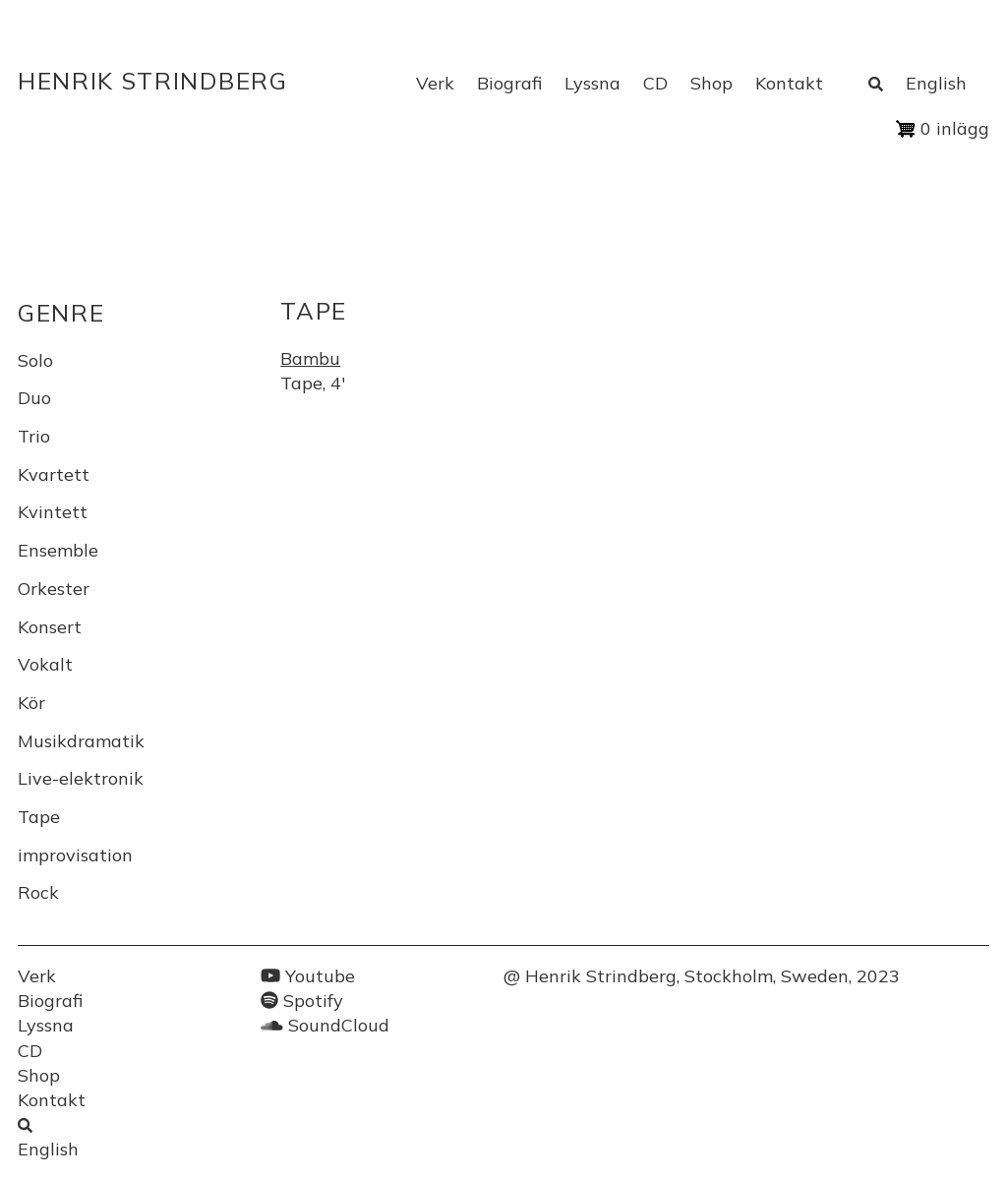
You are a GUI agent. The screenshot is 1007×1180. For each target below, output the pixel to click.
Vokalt (45, 664)
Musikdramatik (81, 741)
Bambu (310, 358)
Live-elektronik (81, 778)
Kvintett (53, 512)
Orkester (53, 588)
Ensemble (58, 550)
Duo (34, 397)
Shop (711, 83)
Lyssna (592, 83)
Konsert (50, 627)
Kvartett (53, 474)
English (936, 83)
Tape (39, 816)
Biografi (509, 83)
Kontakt (789, 83)
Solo (35, 360)
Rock (38, 892)
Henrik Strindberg (153, 80)
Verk (435, 83)
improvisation (75, 855)
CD (655, 83)
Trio (34, 436)
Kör (31, 702)
